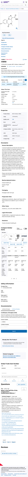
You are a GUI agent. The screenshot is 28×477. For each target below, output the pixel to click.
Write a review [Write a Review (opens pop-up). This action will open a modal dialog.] (12, 66)
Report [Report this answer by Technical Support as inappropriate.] (13, 442)
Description (4, 44)
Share (25, 59)
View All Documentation (8, 38)
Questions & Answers (4, 53)
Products (2, 8)
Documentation (5, 51)
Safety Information (6, 48)
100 (13, 102)
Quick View (6, 242)
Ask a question (21, 384)
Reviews (3, 56)
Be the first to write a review (10, 454)
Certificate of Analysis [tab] (6, 309)
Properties (3, 42)
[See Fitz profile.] (2, 388)
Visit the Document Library (8, 346)
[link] (4, 373)
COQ (9, 35)
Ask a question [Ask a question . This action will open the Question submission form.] (19, 66)
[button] (23, 389)
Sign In (5, 76)
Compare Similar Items (7, 46)
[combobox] (14, 321)
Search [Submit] (14, 331)
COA (4, 35)
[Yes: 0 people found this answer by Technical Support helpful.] (4, 442)
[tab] (3, 8)
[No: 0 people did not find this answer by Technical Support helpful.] (9, 442)
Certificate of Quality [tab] (16, 309)
